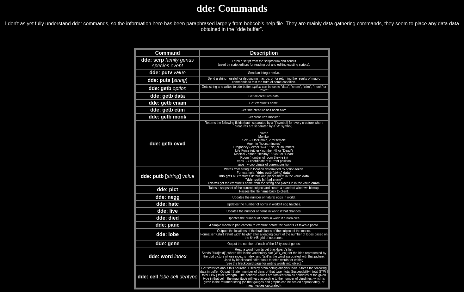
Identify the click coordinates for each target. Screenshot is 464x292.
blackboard (246, 263)
